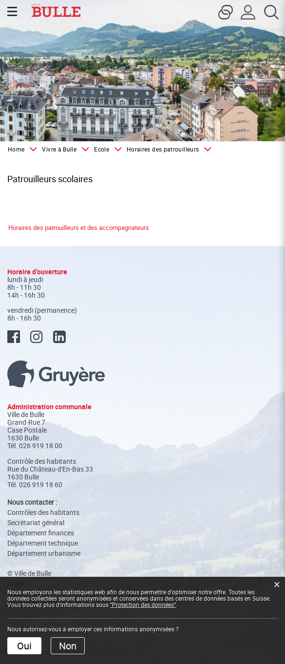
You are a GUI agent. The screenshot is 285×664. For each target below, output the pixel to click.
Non (67, 645)
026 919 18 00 (40, 445)
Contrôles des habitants (43, 512)
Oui (24, 645)
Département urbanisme (43, 553)
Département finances (40, 532)
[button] (64, 149)
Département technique (42, 543)
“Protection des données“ (143, 604)
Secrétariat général (35, 522)
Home (16, 149)
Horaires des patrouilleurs (43, 227)
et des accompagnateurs (114, 227)
